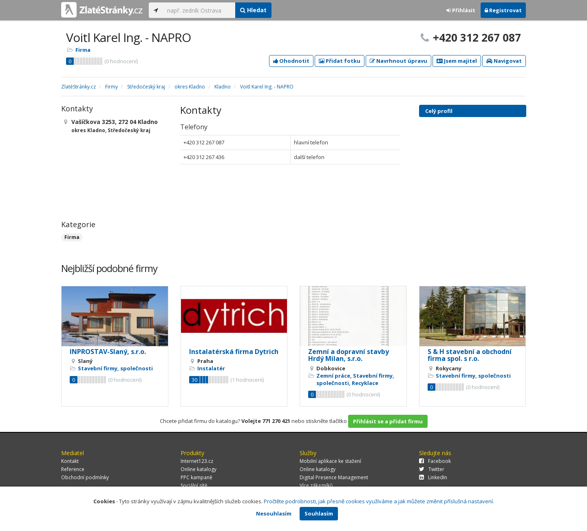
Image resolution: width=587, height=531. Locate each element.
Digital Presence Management (334, 477)
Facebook (435, 461)
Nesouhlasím (273, 513)
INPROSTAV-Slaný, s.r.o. (108, 351)
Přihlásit (460, 10)
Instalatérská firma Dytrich (233, 351)
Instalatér (211, 368)
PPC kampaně (196, 477)
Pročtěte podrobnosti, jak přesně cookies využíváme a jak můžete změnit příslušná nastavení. (379, 501)
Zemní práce (333, 375)
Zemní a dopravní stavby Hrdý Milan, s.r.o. (348, 355)
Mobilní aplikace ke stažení (330, 461)
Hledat (253, 10)
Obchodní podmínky (85, 477)
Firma (82, 49)
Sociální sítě (194, 485)
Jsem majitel (457, 60)
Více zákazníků (316, 485)
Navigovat (504, 60)
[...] (199, 10)
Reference (72, 469)
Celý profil (438, 111)
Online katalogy (198, 469)
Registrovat (503, 10)
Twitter (431, 469)
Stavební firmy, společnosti (115, 368)
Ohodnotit (291, 60)
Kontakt (70, 461)
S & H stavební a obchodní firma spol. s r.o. (470, 355)
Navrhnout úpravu (398, 60)
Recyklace (365, 383)
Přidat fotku (339, 60)
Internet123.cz (197, 461)
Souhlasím (319, 513)
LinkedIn (433, 477)
